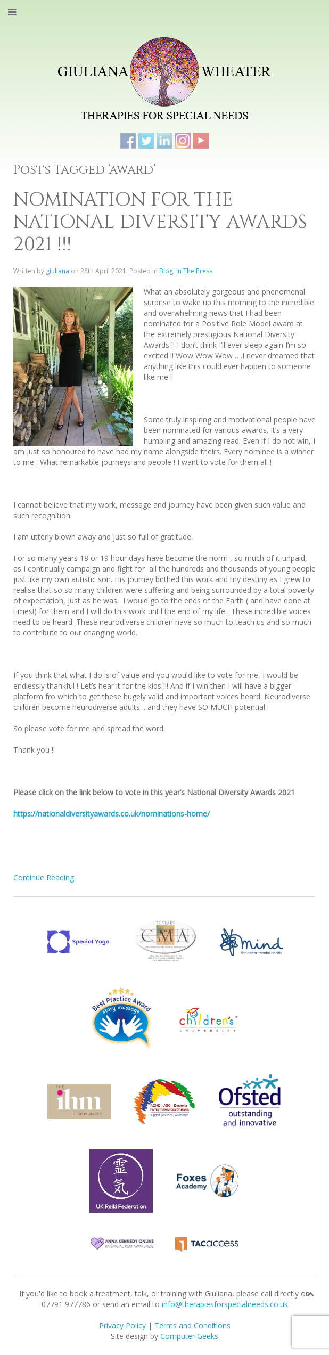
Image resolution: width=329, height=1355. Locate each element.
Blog (166, 270)
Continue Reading (43, 877)
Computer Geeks (189, 1336)
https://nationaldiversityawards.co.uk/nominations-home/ (111, 814)
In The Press (194, 270)
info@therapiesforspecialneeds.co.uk (225, 1304)
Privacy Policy (122, 1325)
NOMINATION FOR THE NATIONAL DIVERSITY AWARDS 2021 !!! (160, 222)
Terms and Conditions (192, 1325)
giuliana (57, 270)
